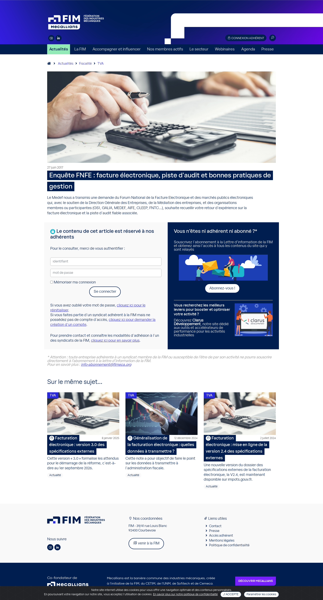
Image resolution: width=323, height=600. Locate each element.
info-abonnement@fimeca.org (106, 365)
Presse (267, 49)
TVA (100, 63)
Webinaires (225, 49)
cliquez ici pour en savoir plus (115, 341)
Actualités (58, 49)
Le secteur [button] (199, 49)
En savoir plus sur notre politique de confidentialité (185, 594)
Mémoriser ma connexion (73, 282)
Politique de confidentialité (229, 546)
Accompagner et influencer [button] (116, 49)
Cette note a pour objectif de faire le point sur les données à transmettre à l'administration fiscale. (161, 453)
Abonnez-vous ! (222, 288)
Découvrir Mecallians (255, 581)
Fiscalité (85, 63)
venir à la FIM (146, 544)
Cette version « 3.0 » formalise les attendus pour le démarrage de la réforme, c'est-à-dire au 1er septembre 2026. (83, 453)
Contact (215, 526)
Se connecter (105, 292)
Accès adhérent (221, 536)
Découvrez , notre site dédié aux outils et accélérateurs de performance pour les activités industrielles (203, 320)
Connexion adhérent (245, 38)
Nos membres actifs (165, 49)
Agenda (248, 49)
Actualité (55, 475)
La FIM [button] (80, 49)
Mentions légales (221, 541)
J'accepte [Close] (231, 594)
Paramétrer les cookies (261, 594)
